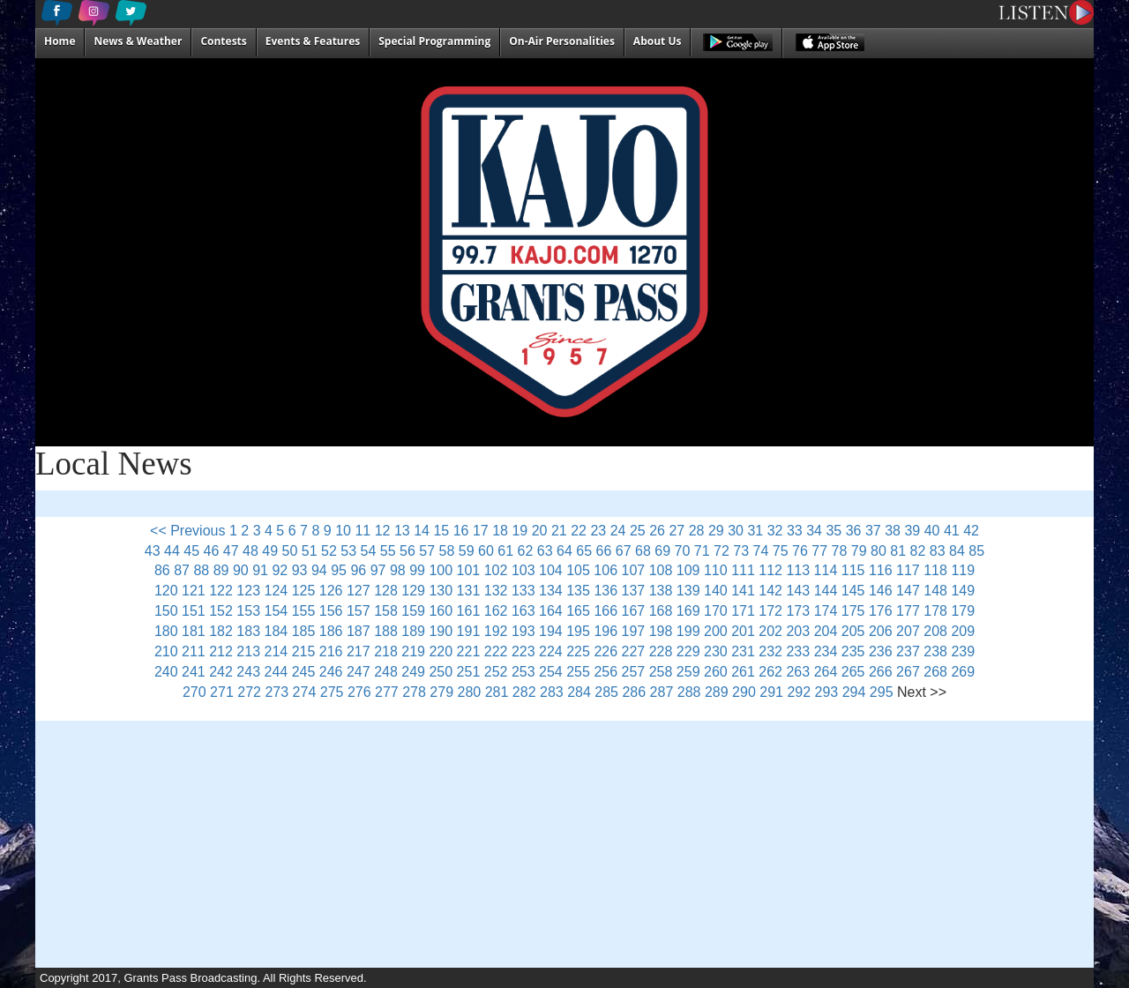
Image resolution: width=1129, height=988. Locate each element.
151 (194, 610)
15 (441, 530)
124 (276, 590)
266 (881, 671)
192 (496, 631)
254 (551, 671)
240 (166, 671)
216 (331, 651)
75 (781, 550)
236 (881, 651)
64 (564, 550)
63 (545, 550)
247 (358, 671)
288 (689, 692)
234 (826, 651)
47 (231, 550)
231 (743, 651)
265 (853, 671)
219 (413, 651)
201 (743, 631)
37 (873, 530)
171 (743, 610)
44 (172, 550)
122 (221, 590)
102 (496, 570)
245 (304, 671)
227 (634, 651)
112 (770, 570)
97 (378, 570)
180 (166, 631)
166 (605, 610)
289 (717, 692)
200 (716, 631)
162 (496, 610)
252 (496, 671)
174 (826, 610)
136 (605, 590)
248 (386, 671)
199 (688, 631)
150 (166, 610)
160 (440, 610)
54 (369, 550)
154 (276, 610)
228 (661, 651)
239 (963, 651)
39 (912, 530)
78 (840, 550)
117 (908, 570)
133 (523, 590)
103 (523, 570)
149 (963, 590)
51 (310, 550)
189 (413, 631)
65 (584, 550)
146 (881, 590)
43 (153, 550)
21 (559, 530)
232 (770, 651)
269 (963, 671)
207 (908, 631)
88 (201, 570)
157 (358, 610)
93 (300, 570)
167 (634, 610)
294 (854, 692)
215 (304, 651)
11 (362, 530)
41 (952, 530)
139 (688, 590)
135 (578, 590)
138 (661, 590)
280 (470, 692)
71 (702, 550)
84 (957, 550)
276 (359, 692)
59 (467, 550)
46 (212, 550)
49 (270, 550)
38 (893, 530)
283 (552, 692)
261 (743, 671)
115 (853, 570)
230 (716, 651)
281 (497, 692)
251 (469, 671)
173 (798, 610)
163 (523, 610)
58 (447, 550)
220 (440, 651)
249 (413, 671)
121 (194, 590)
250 (440, 671)
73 (741, 550)
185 (304, 631)
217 (358, 651)
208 (935, 631)
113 (798, 570)
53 (348, 550)
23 (598, 530)
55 (388, 550)
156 (331, 610)
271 (222, 692)
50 (290, 550)
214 (276, 651)
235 (853, 651)
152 (221, 610)
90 (241, 570)
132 (496, 590)
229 (688, 651)
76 (800, 550)
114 (826, 570)
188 (386, 631)
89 (221, 570)
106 (605, 570)
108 (661, 570)
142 (770, 590)
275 (332, 692)
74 (761, 550)
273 (276, 692)
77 (819, 550)
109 (688, 570)
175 (853, 610)
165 (578, 610)
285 (606, 692)
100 (440, 570)
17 (481, 530)
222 (496, 651)
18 (500, 530)
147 (908, 590)
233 (798, 651)
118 (935, 570)
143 (798, 590)
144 (826, 590)
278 (414, 692)
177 (908, 610)
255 (578, 671)
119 (963, 570)
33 (795, 530)
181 (194, 631)
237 (908, 651)
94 (319, 570)
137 (634, 590)
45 (191, 550)
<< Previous (187, 530)
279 (441, 692)
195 (578, 631)
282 (524, 692)
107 (634, 570)
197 (634, 631)
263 (798, 671)
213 (248, 651)
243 (248, 671)
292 (799, 692)
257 (634, 671)
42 (971, 530)
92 (280, 570)
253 (523, 671)
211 (194, 651)
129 (413, 590)
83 (938, 550)
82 (918, 550)
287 (662, 692)
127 (358, 590)
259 (688, 671)
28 (697, 530)
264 (826, 671)
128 (386, 590)
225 (578, 651)
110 (716, 570)
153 (248, 610)
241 (194, 671)
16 (461, 530)
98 (398, 570)
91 (260, 570)
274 (305, 692)
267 (908, 671)
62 (526, 550)
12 (383, 530)
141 (743, 590)
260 (716, 671)
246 (331, 671)
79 (859, 550)
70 (683, 550)
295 (881, 692)
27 (676, 530)
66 (604, 550)
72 (721, 550)
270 (194, 692)
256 (605, 671)
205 (853, 631)
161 (469, 610)
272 (249, 692)
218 (386, 651)
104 (551, 570)
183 (248, 631)
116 (881, 570)
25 (638, 530)
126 (331, 590)
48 (250, 550)
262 (770, 671)
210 (166, 651)
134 (551, 590)
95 (339, 570)
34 (814, 530)
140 (716, 590)
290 (744, 692)
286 (634, 692)
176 (881, 610)
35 (833, 530)
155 (304, 610)
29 (716, 530)
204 (826, 631)
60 (486, 550)
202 (770, 631)
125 (304, 590)
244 (276, 671)
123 (248, 590)
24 (618, 530)
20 (540, 530)
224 (551, 651)
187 (358, 631)
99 (417, 570)
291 (771, 692)
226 (605, 651)
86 (162, 570)
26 (657, 530)
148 (935, 590)
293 (827, 692)
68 (643, 550)
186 (331, 631)
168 (661, 610)
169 (688, 610)
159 (413, 610)
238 (935, 651)
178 (935, 610)
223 (523, 651)
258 (661, 671)
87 (182, 570)
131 (469, 590)
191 (469, 631)
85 (976, 550)
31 (755, 530)
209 (963, 631)
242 (221, 671)
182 (221, 631)
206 (881, 631)
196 (605, 631)
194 (551, 631)
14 (422, 530)
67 (624, 550)
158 (386, 610)
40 (932, 530)
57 (427, 550)
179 (963, 610)
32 (775, 530)
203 (798, 631)
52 (329, 550)
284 (579, 692)
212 (221, 651)
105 (578, 570)
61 (505, 550)
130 (440, 590)
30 (736, 530)
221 (469, 651)
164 (551, 610)
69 (662, 550)
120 (166, 590)
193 (523, 631)
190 (440, 631)
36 (854, 530)
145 (853, 590)
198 (661, 631)
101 (469, 570)
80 (878, 550)
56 (407, 550)
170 (716, 610)
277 (387, 692)
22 (579, 530)
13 (402, 530)
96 (358, 570)
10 (343, 530)
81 (898, 550)
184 (276, 631)
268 (935, 671)
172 (770, 610)
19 (519, 530)
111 (743, 570)
